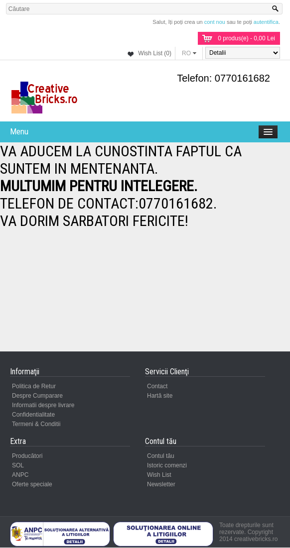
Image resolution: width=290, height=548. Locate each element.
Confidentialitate (33, 414)
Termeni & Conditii (36, 424)
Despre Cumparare (37, 395)
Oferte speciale (32, 484)
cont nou (214, 22)
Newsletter (161, 484)
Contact (157, 386)
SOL (18, 465)
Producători (27, 455)
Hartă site (159, 395)
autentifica (266, 22)
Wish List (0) (154, 53)
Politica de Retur (34, 386)
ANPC (20, 474)
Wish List (159, 474)
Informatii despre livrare (43, 405)
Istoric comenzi (167, 465)
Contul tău (160, 455)
